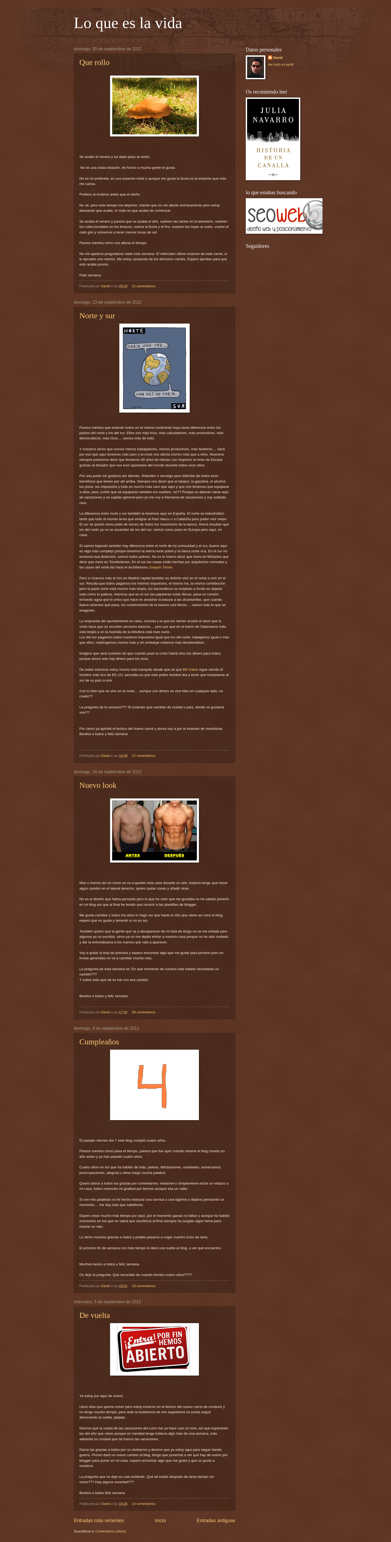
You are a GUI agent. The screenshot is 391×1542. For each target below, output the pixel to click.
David (278, 58)
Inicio (160, 1520)
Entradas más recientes (99, 1520)
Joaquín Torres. (160, 567)
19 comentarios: (144, 1286)
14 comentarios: (144, 1504)
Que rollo (94, 62)
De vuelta (94, 1315)
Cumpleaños (99, 1041)
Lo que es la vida (128, 23)
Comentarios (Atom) (111, 1531)
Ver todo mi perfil (281, 65)
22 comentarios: (144, 286)
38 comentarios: (144, 1012)
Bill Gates (190, 669)
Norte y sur (97, 315)
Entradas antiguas (216, 1520)
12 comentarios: (144, 756)
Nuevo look (98, 785)
